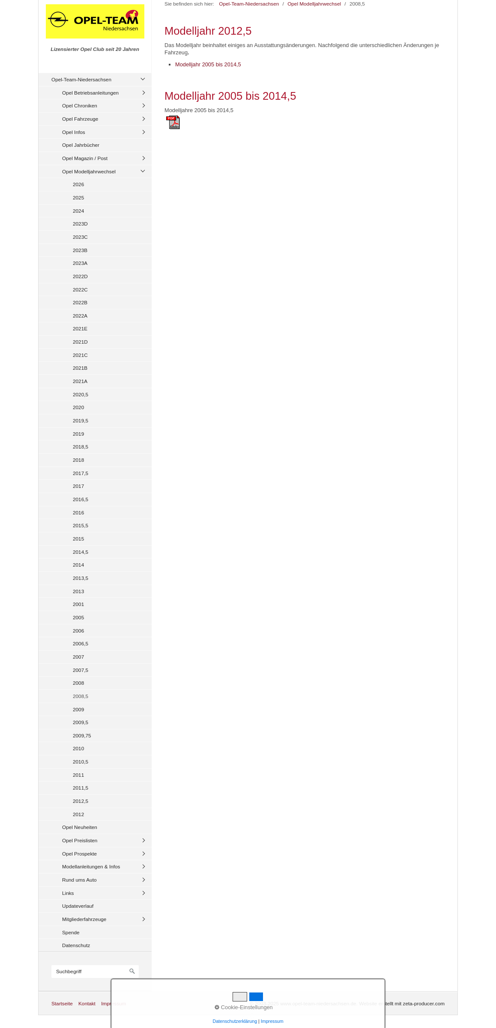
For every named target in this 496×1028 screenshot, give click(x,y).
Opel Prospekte (79, 853)
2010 (78, 748)
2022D (80, 276)
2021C (80, 355)
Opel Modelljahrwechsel (89, 171)
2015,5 (80, 525)
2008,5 (80, 696)
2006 (78, 630)
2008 (78, 683)
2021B (80, 368)
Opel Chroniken (79, 105)
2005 (78, 617)
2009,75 (82, 735)
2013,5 (80, 578)
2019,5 (80, 420)
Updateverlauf (77, 906)
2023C (80, 237)
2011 (78, 775)
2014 (78, 564)
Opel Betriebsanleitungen (90, 92)
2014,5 (80, 552)
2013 (78, 591)
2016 (78, 512)
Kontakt (87, 1003)
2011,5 (80, 787)
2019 (78, 434)
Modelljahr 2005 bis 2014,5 (208, 64)
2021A (80, 381)
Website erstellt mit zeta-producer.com (402, 1003)
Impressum (113, 1003)
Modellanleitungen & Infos (91, 866)
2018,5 (80, 446)
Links (68, 893)
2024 (78, 211)
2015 (78, 538)
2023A (80, 263)
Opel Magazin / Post (85, 158)
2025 (78, 197)
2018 (78, 460)
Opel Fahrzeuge (80, 119)
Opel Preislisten (79, 840)
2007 (78, 657)
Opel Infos (73, 132)
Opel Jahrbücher (80, 145)
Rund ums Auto (79, 879)
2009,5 (80, 722)
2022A (80, 315)
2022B (80, 302)
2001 (78, 604)
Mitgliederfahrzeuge (84, 919)
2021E (80, 328)
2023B (80, 250)
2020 (78, 407)
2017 (78, 486)
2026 (78, 184)
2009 (78, 709)
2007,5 (80, 670)
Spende (71, 932)
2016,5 (80, 499)
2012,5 (80, 801)
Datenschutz (76, 945)
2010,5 (80, 761)
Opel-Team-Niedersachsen (81, 79)
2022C (80, 289)
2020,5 (80, 394)
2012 (78, 814)
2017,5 (80, 473)
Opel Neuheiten (79, 827)
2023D (80, 223)
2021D (80, 342)
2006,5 (80, 643)
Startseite (62, 1003)
